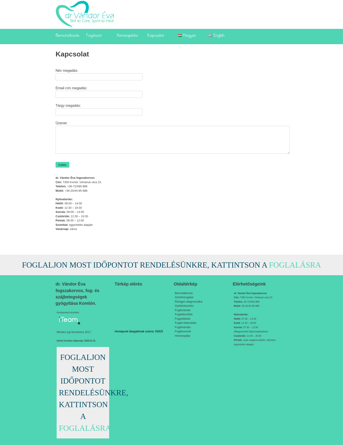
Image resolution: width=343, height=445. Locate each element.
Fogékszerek (183, 331)
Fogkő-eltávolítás (185, 322)
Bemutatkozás (67, 34)
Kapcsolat (155, 34)
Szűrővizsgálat (184, 297)
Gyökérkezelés (184, 305)
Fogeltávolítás (183, 314)
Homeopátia (127, 34)
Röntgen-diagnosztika (188, 301)
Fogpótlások (182, 318)
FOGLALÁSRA (295, 265)
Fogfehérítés (183, 327)
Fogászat (94, 34)
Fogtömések (183, 310)
